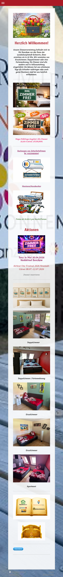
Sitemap (13, 574)
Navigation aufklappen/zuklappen (31, 3)
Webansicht (48, 574)
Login (51, 572)
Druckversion (17, 572)
